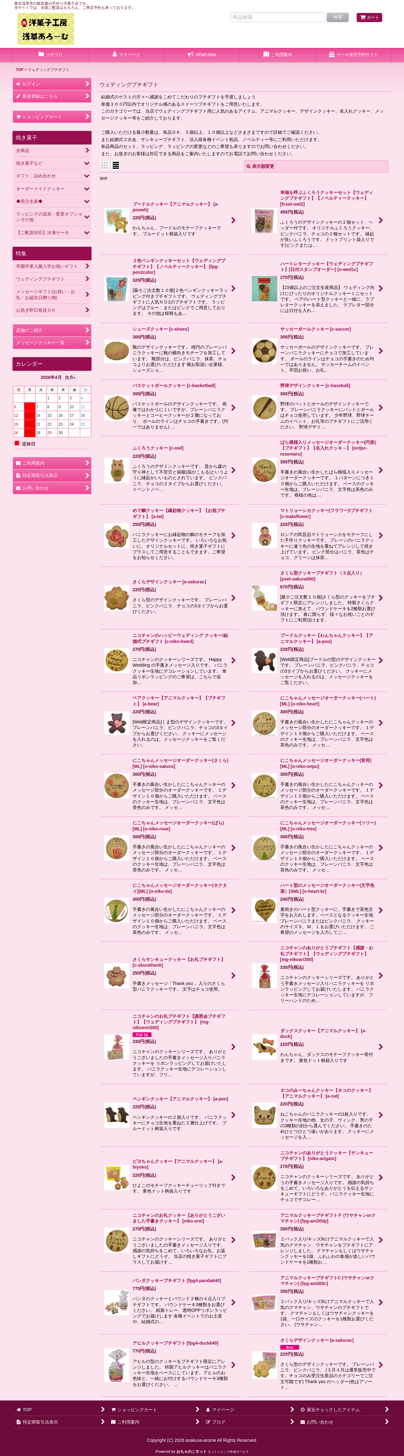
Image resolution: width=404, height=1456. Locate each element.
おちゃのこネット (191, 1451)
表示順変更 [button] (260, 166)
